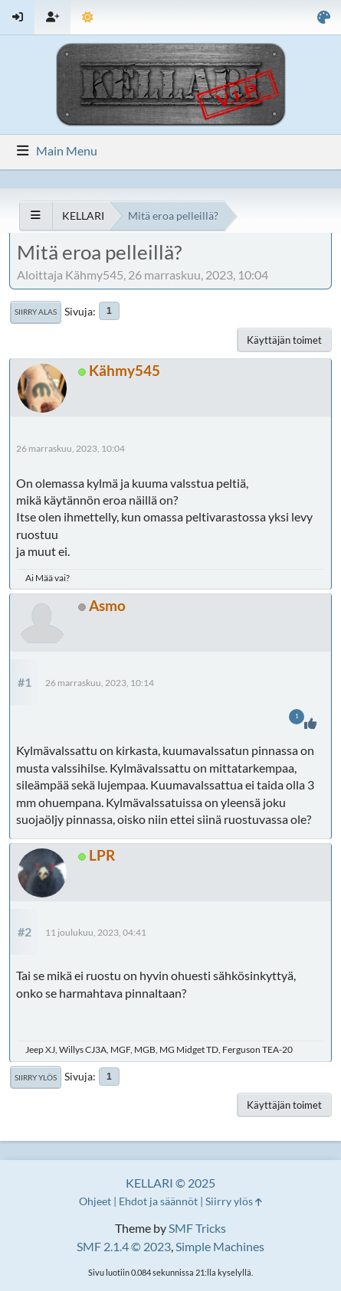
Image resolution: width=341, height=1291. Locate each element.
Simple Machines (219, 1246)
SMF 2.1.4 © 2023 (124, 1246)
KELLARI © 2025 (170, 1182)
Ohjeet (95, 1201)
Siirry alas (36, 311)
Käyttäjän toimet (284, 340)
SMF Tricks (197, 1228)
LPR (102, 855)
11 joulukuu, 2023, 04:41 (95, 932)
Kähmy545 (124, 370)
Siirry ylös (36, 1077)
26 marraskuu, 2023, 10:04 (70, 448)
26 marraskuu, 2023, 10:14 (99, 683)
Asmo (107, 605)
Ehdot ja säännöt (158, 1201)
